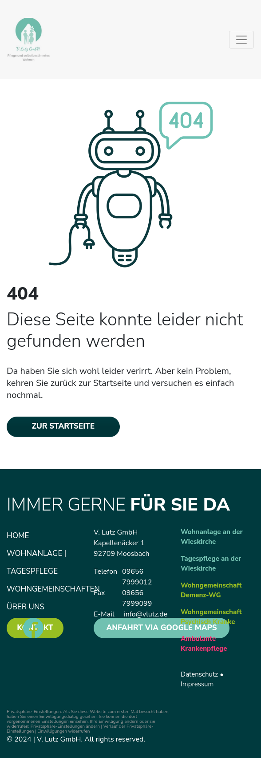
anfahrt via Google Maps (161, 628)
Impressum (197, 684)
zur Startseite (63, 426)
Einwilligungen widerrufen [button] (63, 731)
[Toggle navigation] (241, 40)
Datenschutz (199, 674)
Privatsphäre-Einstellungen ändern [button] (65, 726)
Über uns (25, 607)
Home (18, 536)
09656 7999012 (137, 577)
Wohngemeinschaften (53, 589)
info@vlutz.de (145, 614)
